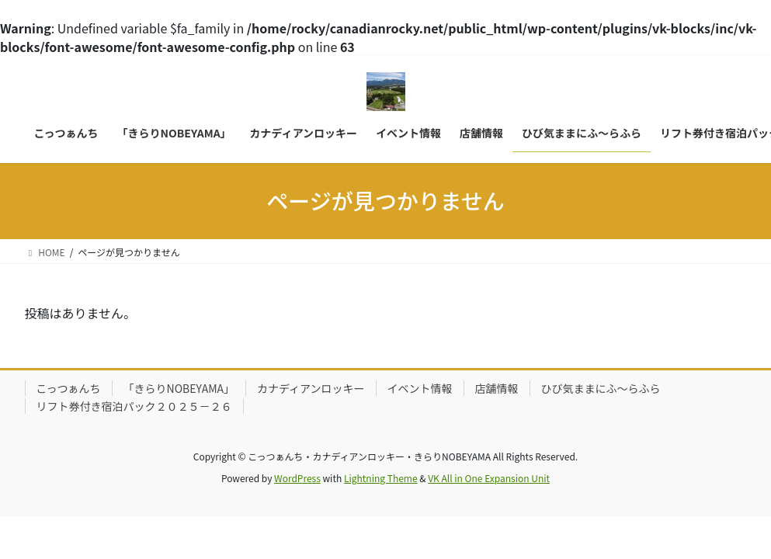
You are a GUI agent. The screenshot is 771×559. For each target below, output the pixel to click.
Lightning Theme (381, 477)
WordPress (297, 477)
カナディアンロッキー (310, 388)
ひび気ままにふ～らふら (601, 388)
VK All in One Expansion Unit (489, 477)
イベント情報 (420, 388)
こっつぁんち (68, 388)
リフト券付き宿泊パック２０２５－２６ (134, 406)
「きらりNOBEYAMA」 (179, 388)
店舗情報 (497, 388)
